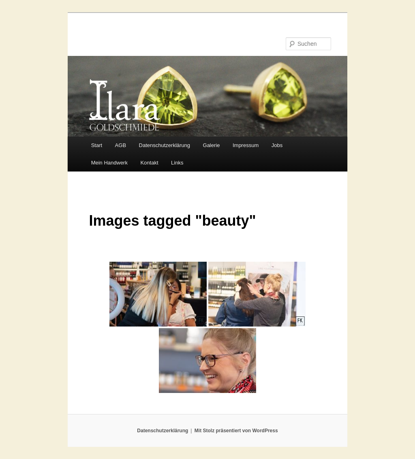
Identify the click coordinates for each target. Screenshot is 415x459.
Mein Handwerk (109, 163)
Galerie (211, 145)
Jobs (277, 145)
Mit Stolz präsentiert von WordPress (236, 430)
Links (177, 163)
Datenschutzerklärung (164, 145)
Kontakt (149, 163)
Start (96, 145)
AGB (120, 145)
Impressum (246, 145)
